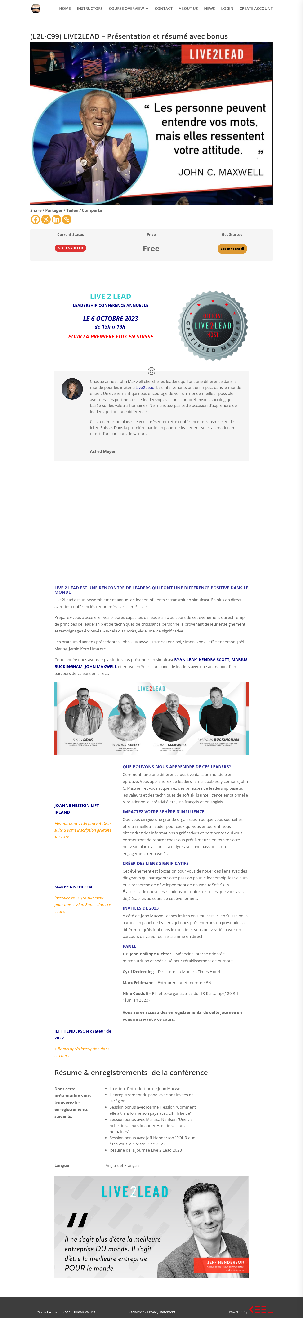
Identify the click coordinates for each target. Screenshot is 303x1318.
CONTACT (164, 9)
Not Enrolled (70, 248)
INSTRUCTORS (90, 9)
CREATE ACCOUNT (256, 9)
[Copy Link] (66, 219)
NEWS (209, 9)
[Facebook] (35, 219)
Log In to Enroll (232, 248)
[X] (46, 219)
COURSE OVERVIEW (126, 9)
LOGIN (227, 9)
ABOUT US (188, 9)
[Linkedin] (56, 219)
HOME (65, 9)
